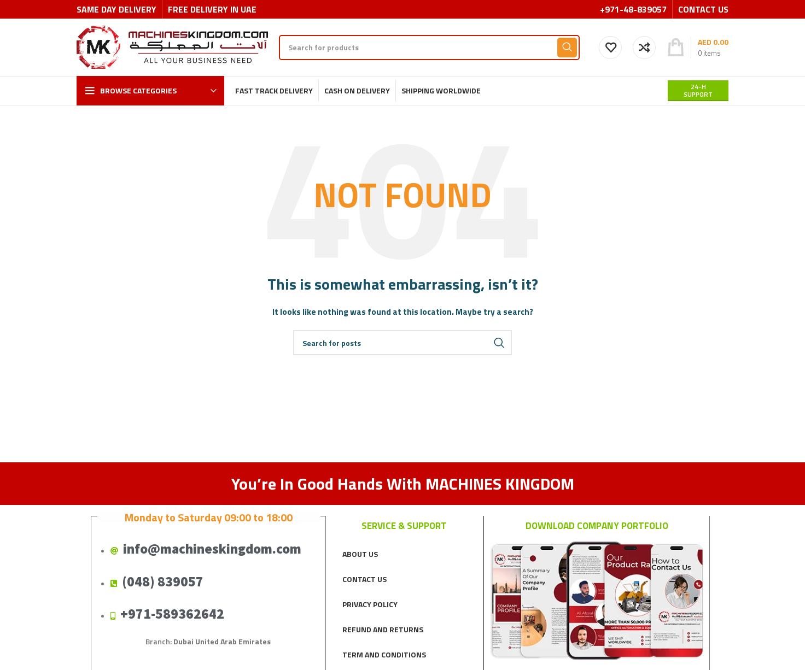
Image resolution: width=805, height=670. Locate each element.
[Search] (429, 47)
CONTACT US (364, 579)
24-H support (698, 90)
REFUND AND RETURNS (382, 629)
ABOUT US (360, 554)
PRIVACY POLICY (370, 604)
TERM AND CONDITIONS (384, 654)
